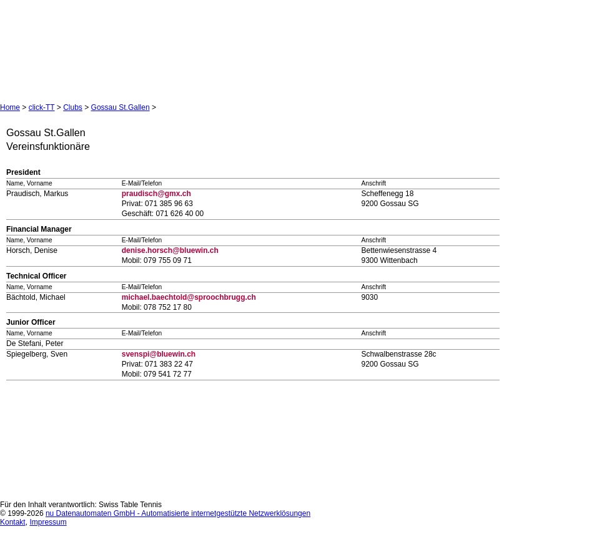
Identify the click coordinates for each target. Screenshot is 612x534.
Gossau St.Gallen (120, 107)
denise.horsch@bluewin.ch (170, 250)
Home (10, 107)
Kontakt (13, 522)
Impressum (47, 522)
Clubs (72, 107)
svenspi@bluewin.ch (158, 354)
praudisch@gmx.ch (156, 193)
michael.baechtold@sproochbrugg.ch (189, 297)
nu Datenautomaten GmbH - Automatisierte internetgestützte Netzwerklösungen (178, 513)
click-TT (42, 107)
